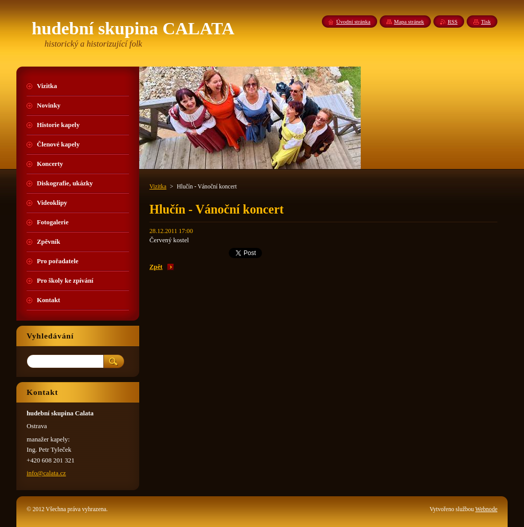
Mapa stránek (409, 21)
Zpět (156, 266)
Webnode (486, 509)
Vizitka (157, 186)
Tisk (486, 21)
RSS (452, 21)
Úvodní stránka (353, 21)
